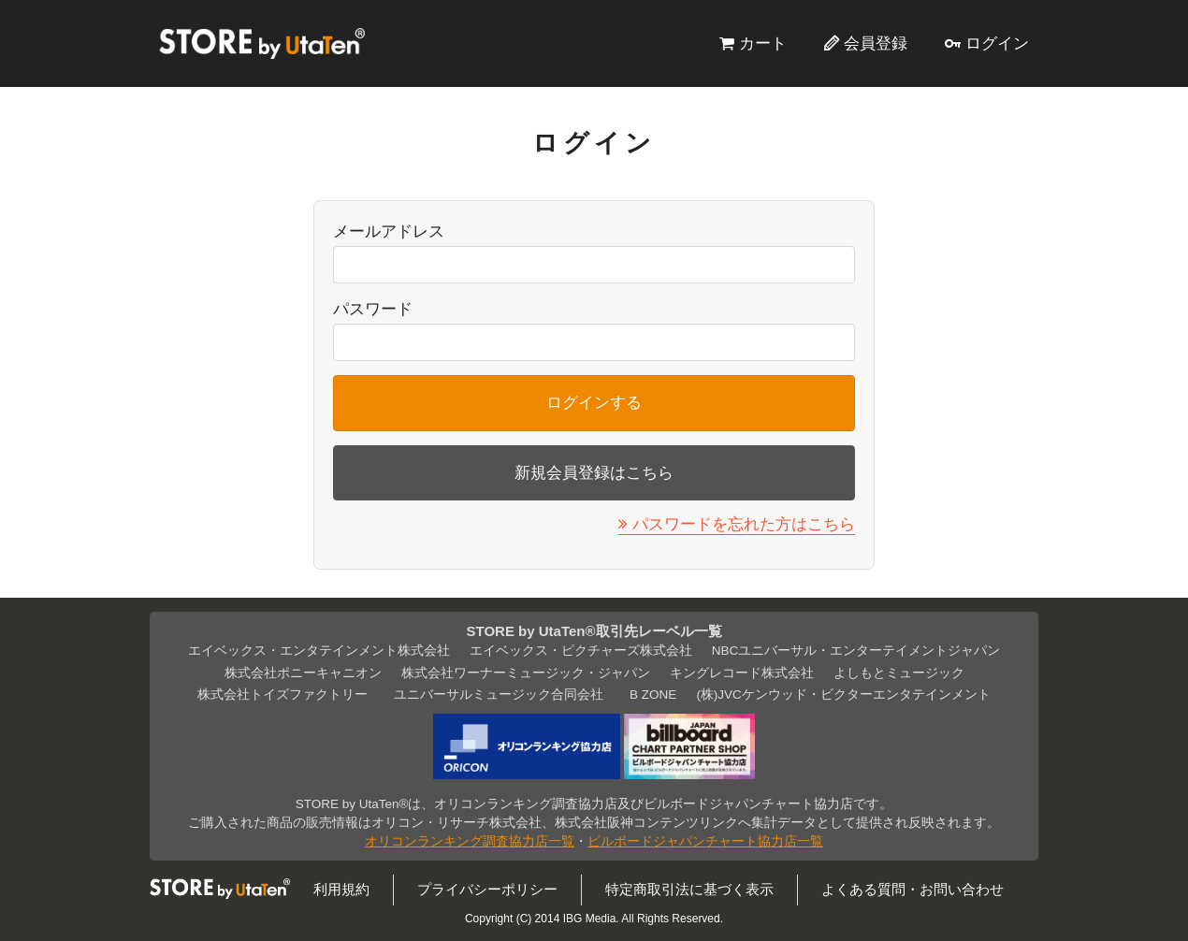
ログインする (594, 402)
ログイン (997, 43)
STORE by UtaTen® (262, 43)
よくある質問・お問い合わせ (912, 889)
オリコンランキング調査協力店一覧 (469, 841)
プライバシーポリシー (487, 889)
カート (763, 43)
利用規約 (341, 889)
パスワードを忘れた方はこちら (743, 523)
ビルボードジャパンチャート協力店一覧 (705, 841)
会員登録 (875, 43)
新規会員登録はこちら (594, 472)
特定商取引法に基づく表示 (689, 889)
